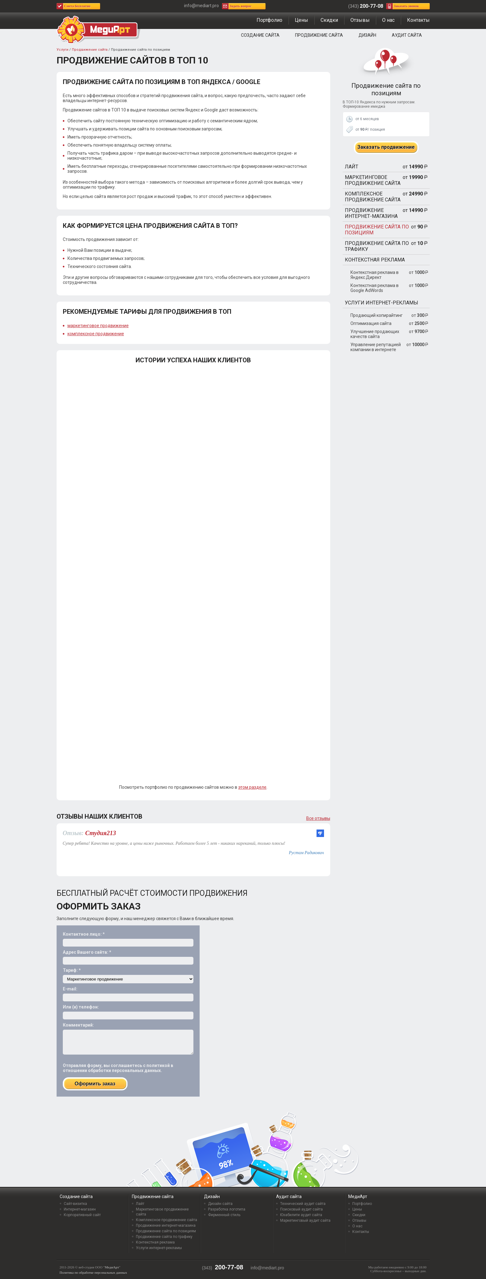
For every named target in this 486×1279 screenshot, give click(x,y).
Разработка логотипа (226, 1209)
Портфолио (269, 20)
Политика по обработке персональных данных (93, 1272)
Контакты (418, 20)
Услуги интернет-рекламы (381, 303)
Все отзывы (318, 818)
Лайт (351, 167)
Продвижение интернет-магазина (371, 213)
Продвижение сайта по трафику (377, 246)
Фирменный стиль (224, 1215)
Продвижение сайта (319, 35)
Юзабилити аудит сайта (301, 1215)
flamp (320, 833)
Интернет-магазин (80, 1209)
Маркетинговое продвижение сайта (372, 180)
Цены (301, 20)
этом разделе (252, 787)
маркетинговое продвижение (98, 325)
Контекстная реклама (375, 260)
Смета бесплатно (77, 6)
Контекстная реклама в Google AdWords (374, 288)
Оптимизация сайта (370, 323)
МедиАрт (357, 1196)
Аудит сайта (407, 35)
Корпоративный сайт (82, 1215)
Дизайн (367, 35)
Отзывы (360, 20)
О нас (388, 20)
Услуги (62, 50)
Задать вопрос (241, 6)
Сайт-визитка (75, 1203)
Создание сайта (260, 35)
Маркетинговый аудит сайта (305, 1220)
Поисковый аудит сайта (301, 1209)
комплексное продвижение (95, 333)
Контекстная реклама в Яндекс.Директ (374, 275)
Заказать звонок (406, 6)
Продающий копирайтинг (376, 315)
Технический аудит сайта (303, 1203)
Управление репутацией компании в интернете (375, 347)
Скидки (329, 20)
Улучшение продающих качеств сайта (374, 334)
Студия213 (100, 833)
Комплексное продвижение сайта (372, 197)
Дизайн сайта (220, 1203)
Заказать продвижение (386, 147)
